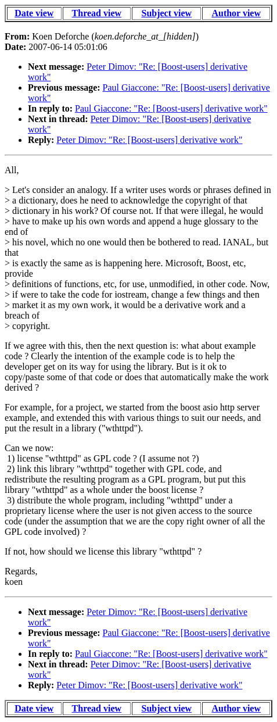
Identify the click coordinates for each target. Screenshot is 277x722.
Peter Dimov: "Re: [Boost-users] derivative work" (149, 140)
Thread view (96, 13)
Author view (236, 13)
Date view (34, 13)
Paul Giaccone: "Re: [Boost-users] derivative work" (171, 108)
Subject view (166, 13)
